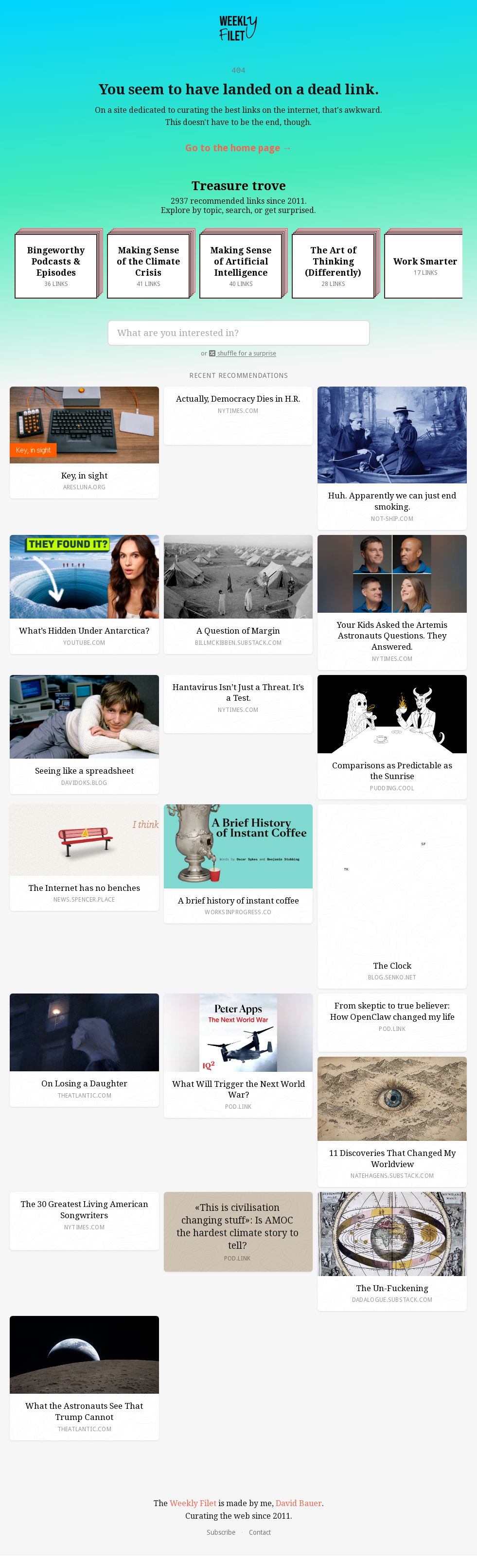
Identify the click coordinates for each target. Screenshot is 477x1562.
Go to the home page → (238, 150)
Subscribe (221, 1534)
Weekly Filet (193, 1505)
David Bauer (299, 1505)
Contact (260, 1534)
